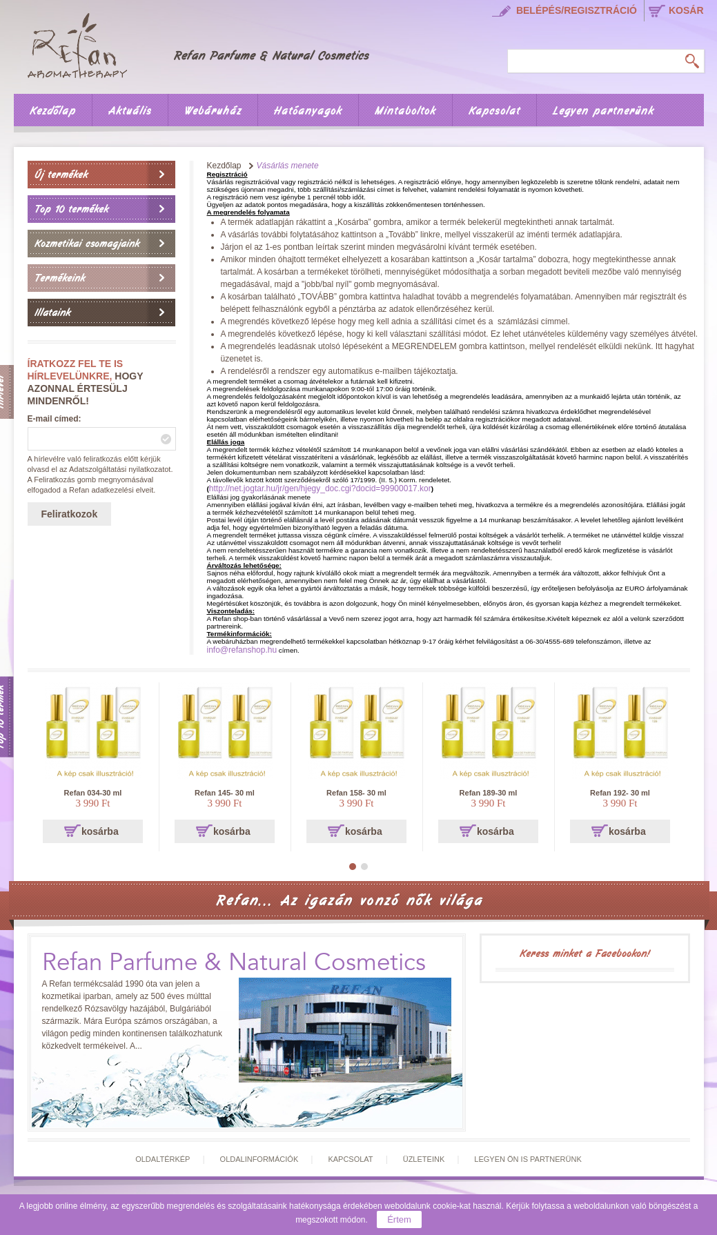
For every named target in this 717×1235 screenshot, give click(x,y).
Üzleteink (424, 1159)
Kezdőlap (53, 111)
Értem (399, 1219)
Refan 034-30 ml (93, 793)
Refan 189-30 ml (489, 793)
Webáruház (213, 111)
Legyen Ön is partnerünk (527, 1159)
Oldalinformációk (259, 1159)
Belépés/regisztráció (576, 10)
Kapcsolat (494, 111)
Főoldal (208, 43)
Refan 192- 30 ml (620, 793)
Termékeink (60, 278)
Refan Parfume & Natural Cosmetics (234, 963)
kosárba (100, 831)
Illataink (52, 312)
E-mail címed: (54, 419)
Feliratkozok (69, 514)
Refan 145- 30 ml (225, 793)
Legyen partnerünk (603, 111)
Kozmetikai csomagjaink (87, 243)
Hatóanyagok (308, 111)
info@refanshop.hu (242, 650)
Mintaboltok (405, 111)
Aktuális (130, 111)
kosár (686, 10)
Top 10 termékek (71, 209)
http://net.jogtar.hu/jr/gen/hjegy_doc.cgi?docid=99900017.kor (320, 488)
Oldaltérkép (162, 1159)
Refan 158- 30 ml (356, 793)
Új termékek (61, 174)
